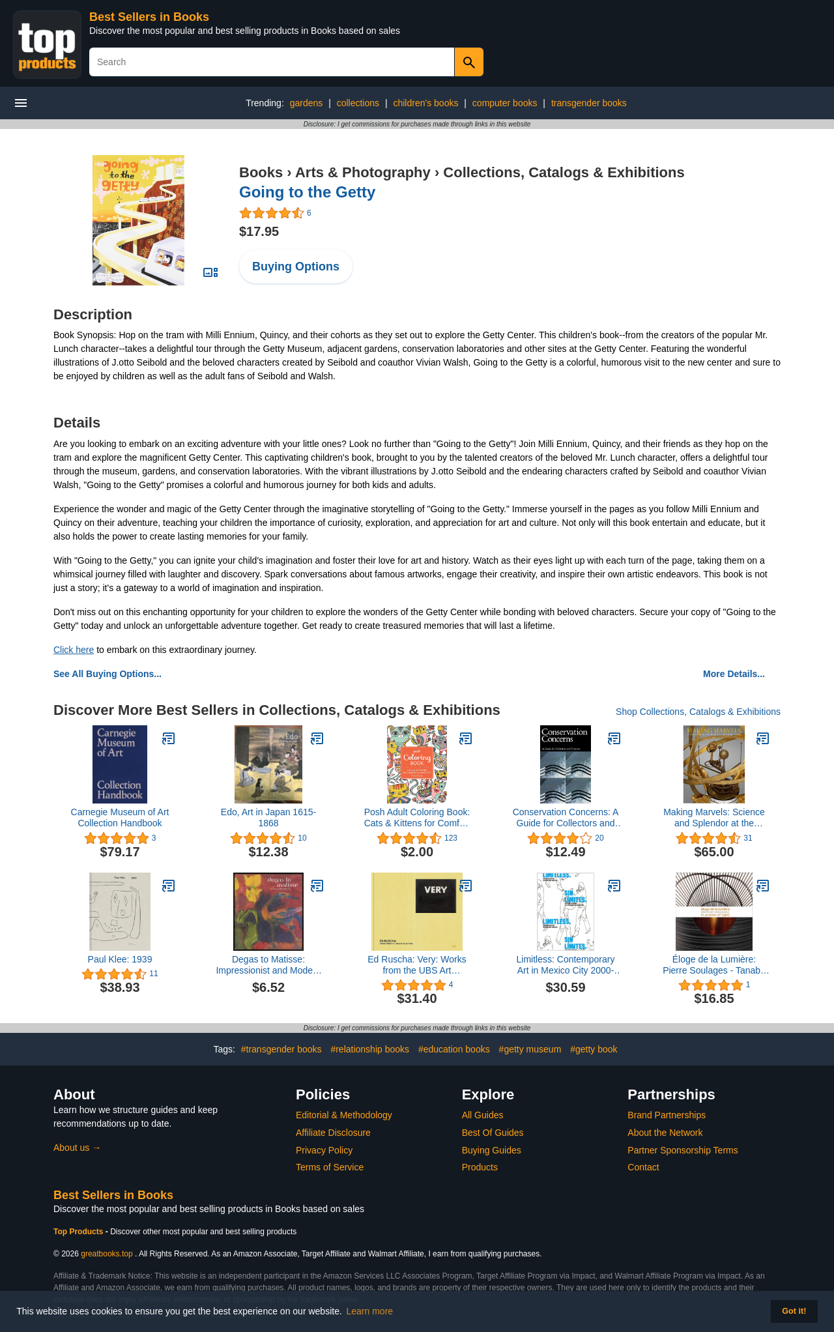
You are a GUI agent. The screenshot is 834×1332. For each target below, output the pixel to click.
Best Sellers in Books (149, 16)
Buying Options (295, 266)
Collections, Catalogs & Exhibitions (563, 172)
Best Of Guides (493, 1132)
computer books (505, 103)
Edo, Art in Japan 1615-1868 (268, 817)
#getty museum (530, 1049)
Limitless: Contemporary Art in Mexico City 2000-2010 (566, 965)
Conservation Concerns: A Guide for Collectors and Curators (566, 818)
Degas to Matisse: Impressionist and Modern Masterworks (268, 965)
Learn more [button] (370, 1311)
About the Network (664, 1132)
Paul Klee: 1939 (120, 959)
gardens (306, 103)
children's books (425, 103)
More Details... (734, 674)
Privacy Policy (324, 1150)
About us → (77, 1147)
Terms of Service (330, 1167)
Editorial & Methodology (344, 1115)
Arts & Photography (363, 172)
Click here (73, 649)
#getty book (593, 1049)
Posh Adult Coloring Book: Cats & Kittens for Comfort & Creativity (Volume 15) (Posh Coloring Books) (417, 818)
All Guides (483, 1115)
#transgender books (281, 1049)
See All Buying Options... (107, 674)
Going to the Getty (307, 192)
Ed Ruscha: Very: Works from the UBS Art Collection (416, 965)
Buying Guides (491, 1150)
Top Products (79, 1231)
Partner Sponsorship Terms (682, 1150)
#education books (454, 1049)
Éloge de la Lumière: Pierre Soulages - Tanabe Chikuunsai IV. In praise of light (714, 965)
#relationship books (369, 1049)
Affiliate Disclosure (333, 1132)
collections (358, 103)
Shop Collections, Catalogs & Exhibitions (698, 711)
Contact (643, 1167)
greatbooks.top (106, 1253)
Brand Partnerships (666, 1115)
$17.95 (259, 231)
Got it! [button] (794, 1311)
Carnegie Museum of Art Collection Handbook (120, 817)
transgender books (589, 103)
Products (480, 1167)
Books (261, 172)
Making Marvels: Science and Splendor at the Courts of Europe (714, 818)
